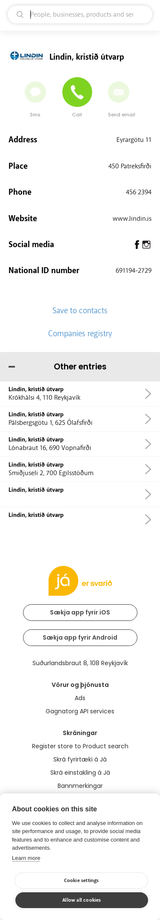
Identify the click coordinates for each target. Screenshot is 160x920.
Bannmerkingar (80, 786)
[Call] (77, 92)
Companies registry (80, 334)
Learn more (26, 858)
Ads (80, 698)
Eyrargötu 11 (133, 140)
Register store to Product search (80, 746)
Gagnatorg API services (80, 711)
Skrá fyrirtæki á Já (80, 759)
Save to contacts (80, 311)
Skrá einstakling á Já (80, 772)
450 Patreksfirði (129, 166)
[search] (80, 14)
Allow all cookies (81, 900)
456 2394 (138, 192)
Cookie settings (81, 880)
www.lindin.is (132, 218)
